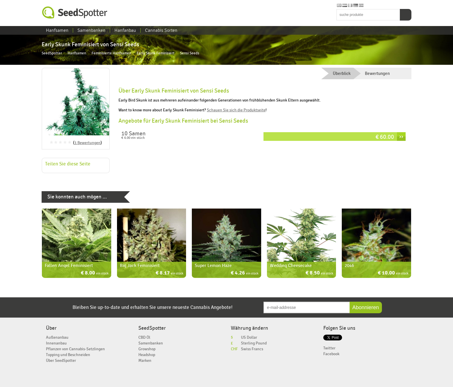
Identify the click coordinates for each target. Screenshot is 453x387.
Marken (144, 360)
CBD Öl (144, 337)
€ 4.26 (244, 273)
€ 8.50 (319, 273)
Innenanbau (56, 343)
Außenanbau (57, 337)
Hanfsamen (57, 30)
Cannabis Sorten (161, 30)
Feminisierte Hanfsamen (111, 53)
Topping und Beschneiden (68, 354)
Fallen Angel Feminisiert (69, 265)
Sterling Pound (254, 343)
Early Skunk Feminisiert (155, 53)
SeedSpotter (75, 12)
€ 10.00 (393, 273)
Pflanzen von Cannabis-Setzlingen (75, 349)
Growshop (146, 349)
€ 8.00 (94, 273)
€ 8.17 (169, 273)
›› (401, 136)
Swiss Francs (252, 349)
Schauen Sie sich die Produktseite (236, 110)
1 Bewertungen (88, 142)
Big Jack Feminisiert (140, 265)
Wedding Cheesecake (291, 265)
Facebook (331, 353)
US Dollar (249, 337)
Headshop (146, 354)
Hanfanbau (125, 30)
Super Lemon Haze (213, 265)
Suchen (405, 15)
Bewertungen (377, 73)
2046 (349, 265)
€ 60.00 (385, 137)
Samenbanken (91, 30)
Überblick (341, 73)
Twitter (329, 348)
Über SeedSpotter (61, 360)
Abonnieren (365, 307)
